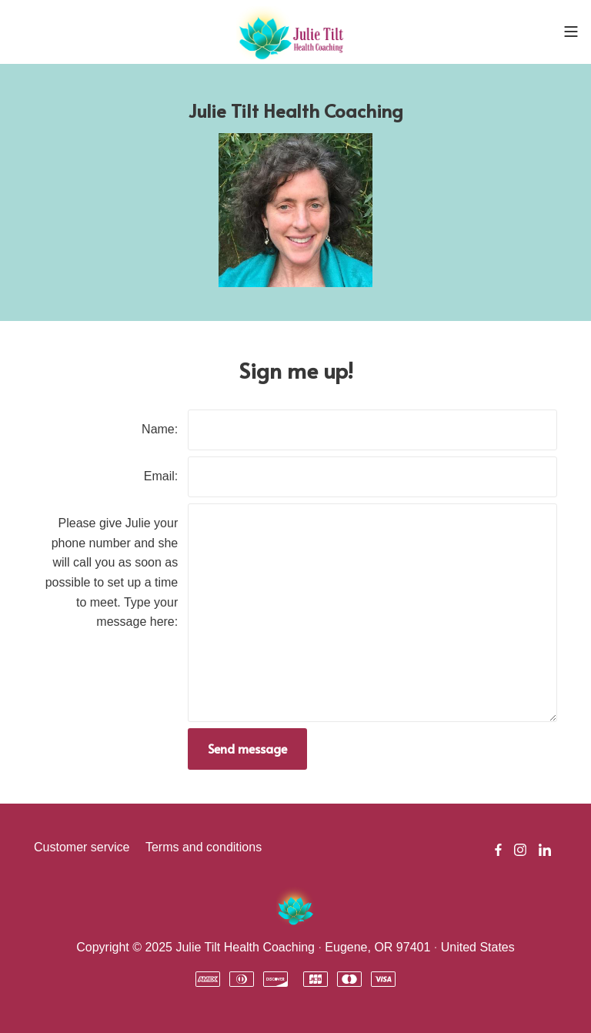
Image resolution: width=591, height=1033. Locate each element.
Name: (160, 429)
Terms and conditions (203, 847)
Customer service (81, 847)
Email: (161, 476)
